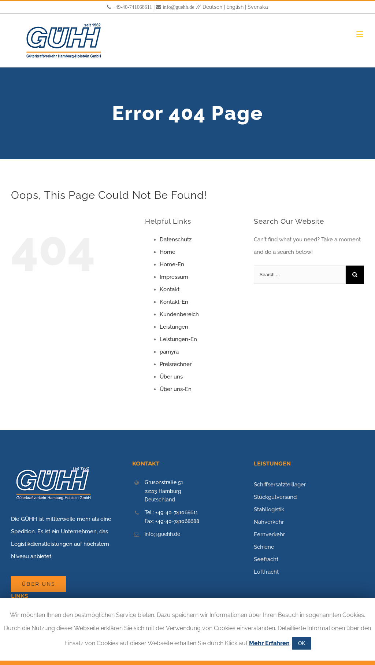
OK (301, 643)
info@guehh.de (178, 7)
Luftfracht (266, 572)
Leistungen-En (178, 339)
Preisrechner (176, 364)
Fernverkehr (269, 534)
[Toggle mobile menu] (360, 34)
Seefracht (266, 559)
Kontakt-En (174, 302)
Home (167, 252)
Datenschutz (176, 239)
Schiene (264, 547)
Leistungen (174, 327)
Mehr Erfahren (269, 643)
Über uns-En (176, 389)
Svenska (258, 7)
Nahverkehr (269, 522)
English (235, 7)
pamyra (169, 351)
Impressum (174, 277)
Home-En (172, 264)
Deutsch (212, 7)
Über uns (171, 376)
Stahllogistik (269, 509)
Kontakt (169, 289)
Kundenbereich (179, 314)
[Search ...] (300, 275)
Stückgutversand (275, 497)
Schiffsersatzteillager (280, 484)
